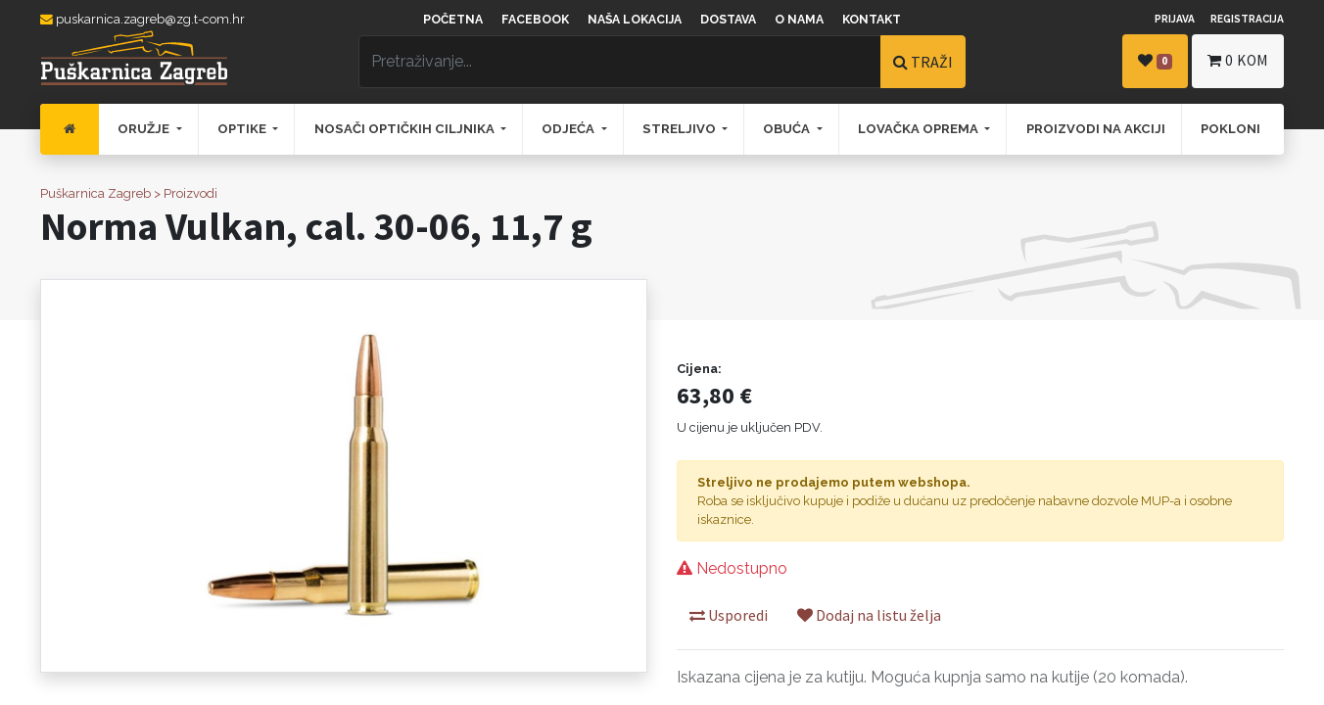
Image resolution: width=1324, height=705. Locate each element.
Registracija (1247, 18)
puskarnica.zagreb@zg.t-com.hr (142, 19)
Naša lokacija (635, 19)
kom (1237, 60)
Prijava (1175, 18)
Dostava (728, 19)
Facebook (535, 19)
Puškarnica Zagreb (95, 193)
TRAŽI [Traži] (923, 61)
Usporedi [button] (728, 615)
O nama (799, 19)
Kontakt (871, 19)
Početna (453, 19)
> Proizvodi (185, 193)
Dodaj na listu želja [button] (869, 615)
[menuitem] (69, 129)
